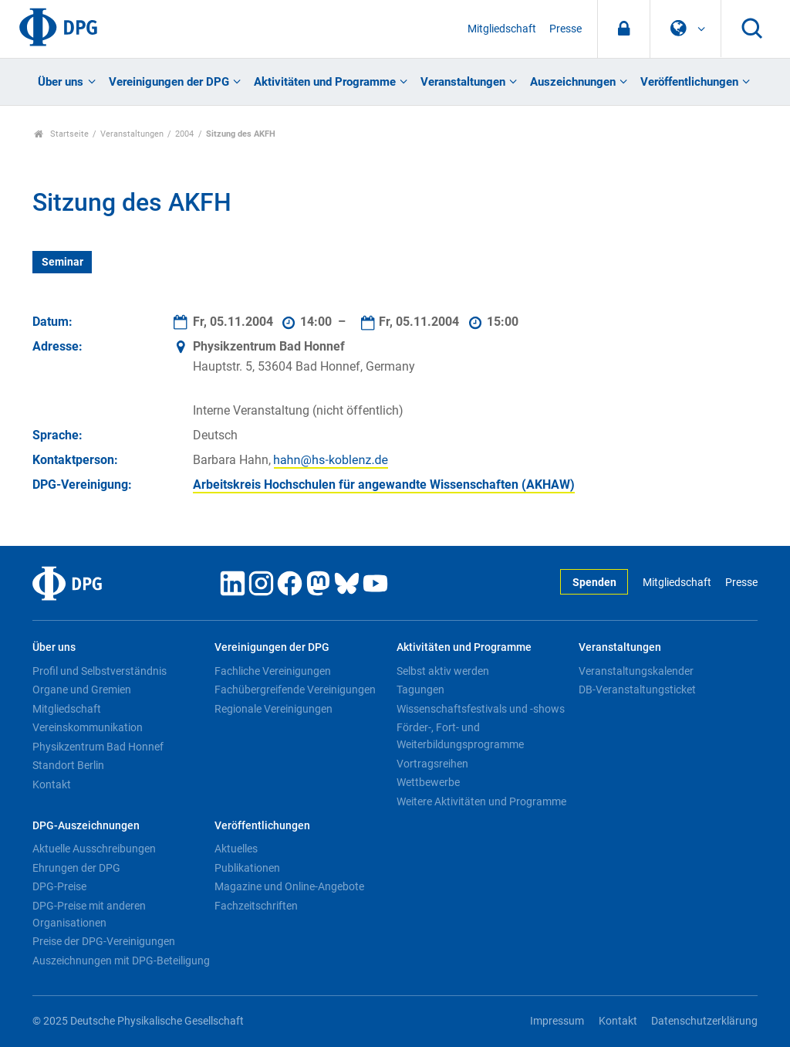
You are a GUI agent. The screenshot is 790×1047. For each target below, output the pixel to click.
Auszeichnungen (573, 82)
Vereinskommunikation (87, 727)
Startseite (61, 134)
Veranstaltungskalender (636, 671)
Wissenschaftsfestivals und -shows (481, 709)
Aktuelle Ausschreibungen (94, 848)
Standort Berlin (68, 765)
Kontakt (51, 784)
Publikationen (247, 868)
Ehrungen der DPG (76, 868)
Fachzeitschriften (256, 906)
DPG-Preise (59, 886)
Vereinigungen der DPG (169, 82)
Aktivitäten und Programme (325, 82)
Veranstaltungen (462, 82)
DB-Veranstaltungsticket (637, 689)
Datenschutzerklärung (704, 1021)
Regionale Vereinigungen (273, 709)
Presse (565, 29)
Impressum (557, 1021)
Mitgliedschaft (502, 29)
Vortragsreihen (432, 763)
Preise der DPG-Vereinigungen (103, 941)
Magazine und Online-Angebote (289, 886)
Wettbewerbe (428, 782)
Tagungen (420, 689)
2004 (184, 134)
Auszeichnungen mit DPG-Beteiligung (121, 960)
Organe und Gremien (81, 689)
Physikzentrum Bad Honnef (98, 746)
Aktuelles (236, 848)
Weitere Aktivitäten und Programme (481, 801)
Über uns (60, 82)
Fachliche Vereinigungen (272, 671)
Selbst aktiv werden (443, 671)
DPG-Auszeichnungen (86, 825)
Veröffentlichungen (689, 82)
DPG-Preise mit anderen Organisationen (89, 914)
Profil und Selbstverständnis (99, 671)
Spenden (594, 582)
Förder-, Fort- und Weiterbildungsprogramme (460, 736)
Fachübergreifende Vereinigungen (295, 689)
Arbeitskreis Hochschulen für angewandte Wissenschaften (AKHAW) (384, 484)
